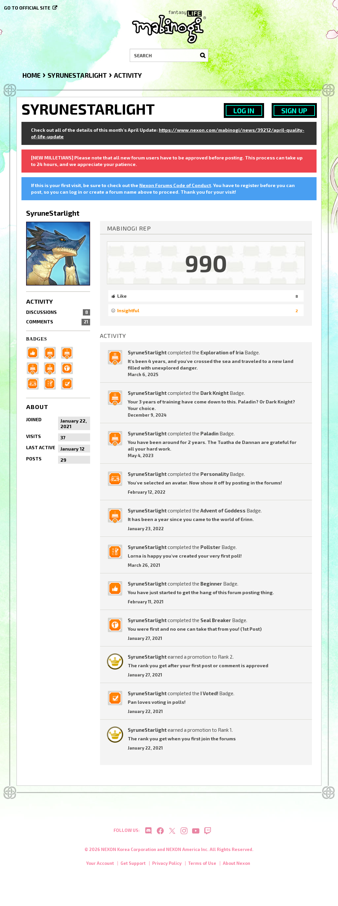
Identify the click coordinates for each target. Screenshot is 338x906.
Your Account (100, 866)
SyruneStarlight (147, 352)
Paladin (209, 433)
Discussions (58, 312)
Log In (243, 110)
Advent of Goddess (223, 510)
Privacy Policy (167, 866)
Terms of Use (202, 866)
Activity (39, 301)
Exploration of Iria (222, 352)
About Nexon (236, 866)
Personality (214, 474)
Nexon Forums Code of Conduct (175, 185)
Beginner (211, 584)
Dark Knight (214, 393)
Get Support (133, 866)
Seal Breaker (215, 620)
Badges (36, 339)
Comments (58, 321)
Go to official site (27, 8)
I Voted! (209, 693)
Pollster (210, 547)
